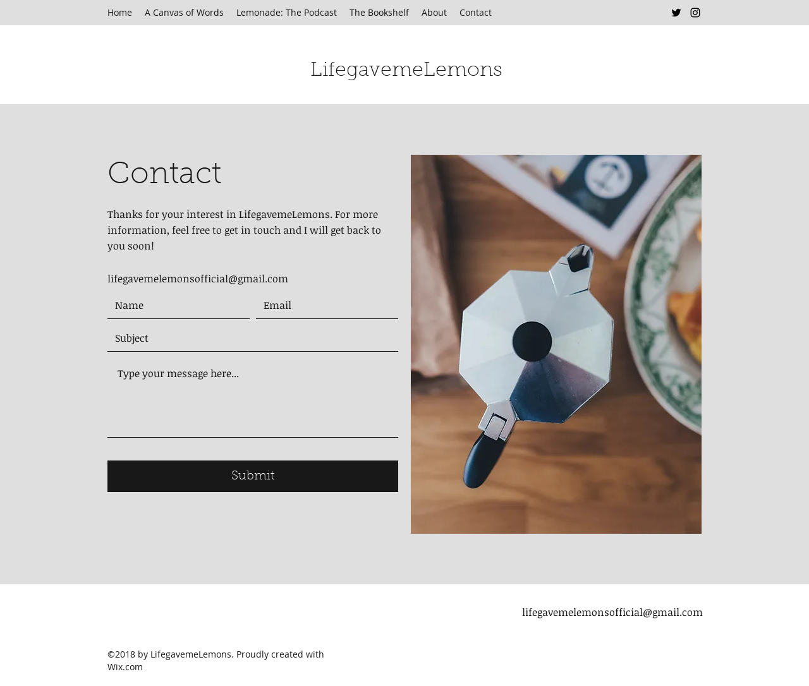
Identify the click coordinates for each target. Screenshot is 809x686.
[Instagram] (695, 12)
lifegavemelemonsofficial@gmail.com (197, 279)
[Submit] (252, 476)
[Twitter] (676, 12)
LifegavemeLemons (406, 71)
